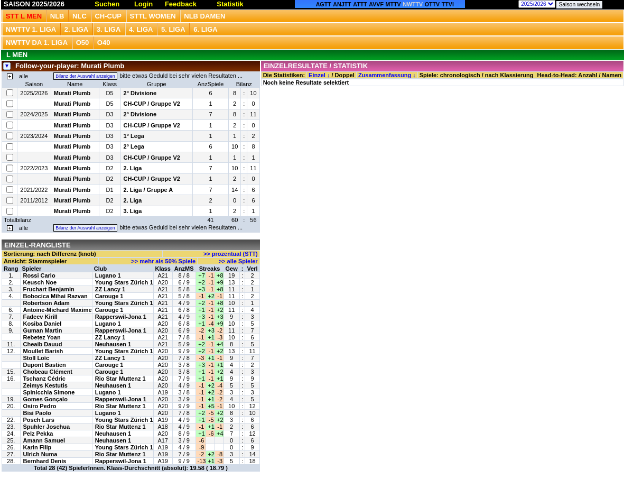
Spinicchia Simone (49, 392)
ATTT (360, 4)
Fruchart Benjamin (48, 289)
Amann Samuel (44, 440)
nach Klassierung (509, 75)
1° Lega (134, 136)
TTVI (448, 4)
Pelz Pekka (38, 433)
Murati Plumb (72, 93)
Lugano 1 (108, 275)
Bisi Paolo (37, 413)
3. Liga (109, 29)
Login (143, 4)
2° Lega (134, 146)
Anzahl (587, 75)
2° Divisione (140, 93)
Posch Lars (38, 420)
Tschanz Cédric (44, 378)
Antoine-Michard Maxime (57, 310)
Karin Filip (37, 447)
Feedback (181, 4)
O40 (103, 43)
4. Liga (141, 29)
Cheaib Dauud (42, 344)
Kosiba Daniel (42, 323)
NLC (79, 16)
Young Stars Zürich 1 (124, 282)
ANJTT (342, 4)
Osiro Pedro (40, 406)
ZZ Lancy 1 (110, 289)
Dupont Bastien (44, 365)
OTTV (432, 4)
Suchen (107, 4)
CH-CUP (108, 16)
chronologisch (460, 75)
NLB (57, 16)
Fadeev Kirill (40, 317)
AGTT (323, 4)
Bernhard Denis (45, 461)
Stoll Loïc (36, 358)
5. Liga (173, 29)
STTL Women (153, 16)
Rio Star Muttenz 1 (120, 378)
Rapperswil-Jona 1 (120, 317)
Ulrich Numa (40, 454)
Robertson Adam (46, 303)
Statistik (230, 4)
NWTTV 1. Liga (31, 29)
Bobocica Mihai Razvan (55, 296)
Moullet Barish (43, 351)
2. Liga (76, 29)
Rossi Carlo (39, 275)
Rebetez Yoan (42, 337)
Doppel (345, 75)
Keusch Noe (40, 282)
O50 (82, 43)
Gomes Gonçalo (45, 399)
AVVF (376, 4)
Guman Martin (42, 330)
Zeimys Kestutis (45, 385)
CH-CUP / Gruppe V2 (152, 103)
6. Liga (205, 29)
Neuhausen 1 (113, 344)
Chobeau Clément (48, 372)
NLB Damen (204, 16)
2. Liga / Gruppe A (148, 190)
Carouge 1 (109, 296)
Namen (612, 75)
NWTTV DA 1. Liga (37, 43)
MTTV (393, 4)
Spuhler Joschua (46, 426)
